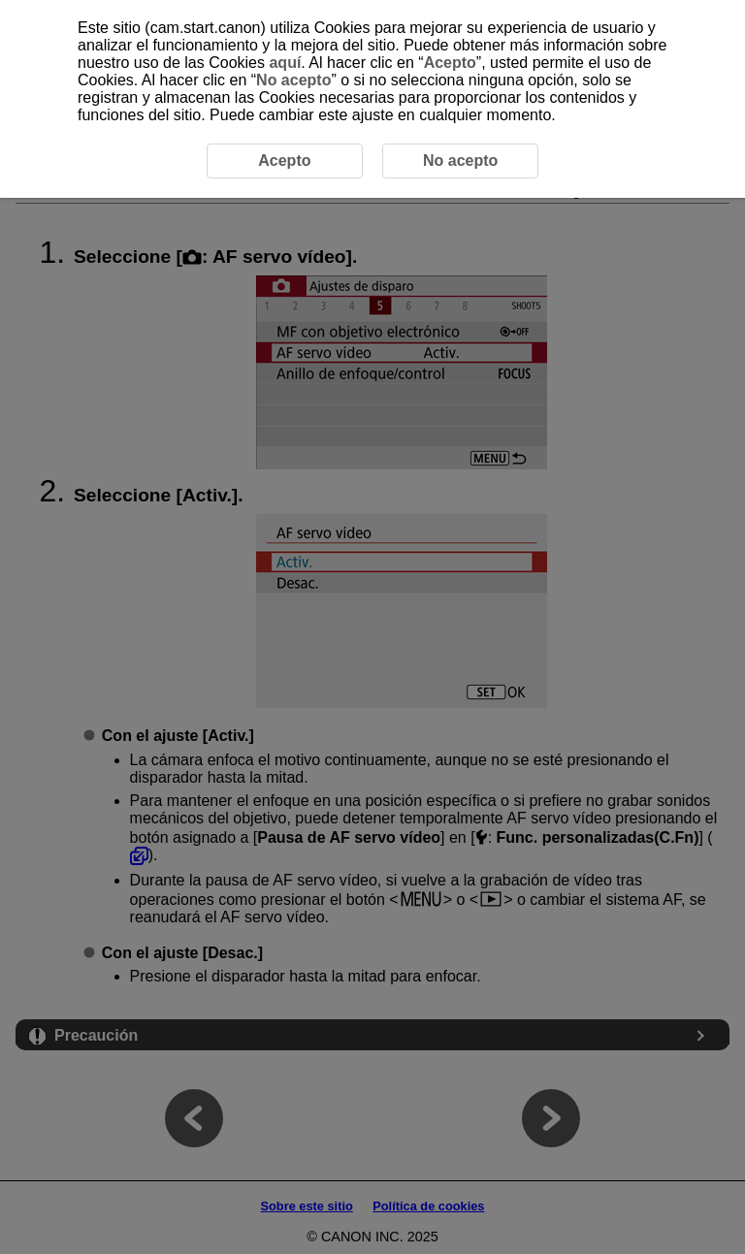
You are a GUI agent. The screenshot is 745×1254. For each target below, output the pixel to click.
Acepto (450, 62)
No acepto (293, 80)
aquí (285, 62)
